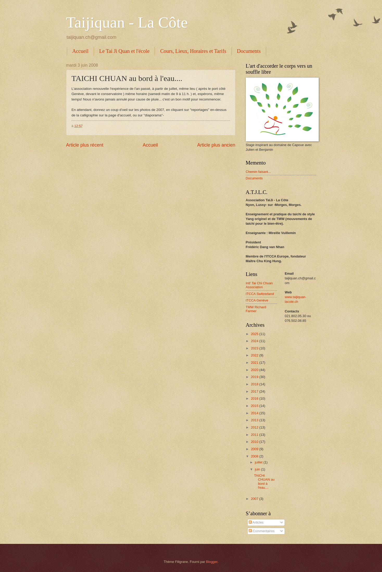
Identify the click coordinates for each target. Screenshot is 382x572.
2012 (255, 427)
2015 (255, 406)
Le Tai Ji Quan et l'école (124, 51)
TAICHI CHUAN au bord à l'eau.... (264, 481)
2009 (255, 449)
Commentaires (261, 531)
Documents (249, 51)
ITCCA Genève (257, 300)
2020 (255, 370)
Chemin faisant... (258, 172)
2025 (255, 334)
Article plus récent (84, 145)
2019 (255, 377)
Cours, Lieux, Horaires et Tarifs (193, 51)
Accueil (80, 51)
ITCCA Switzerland (260, 294)
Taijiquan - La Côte (127, 22)
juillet (259, 462)
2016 (255, 398)
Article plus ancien (216, 145)
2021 (255, 362)
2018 (255, 384)
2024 (255, 341)
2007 (255, 499)
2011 (255, 435)
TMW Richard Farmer (256, 309)
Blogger (211, 562)
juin (258, 469)
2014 (255, 413)
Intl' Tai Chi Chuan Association (259, 285)
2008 (255, 456)
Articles (256, 522)
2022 (255, 355)
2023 (255, 348)
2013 (255, 420)
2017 (255, 391)
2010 (255, 442)
